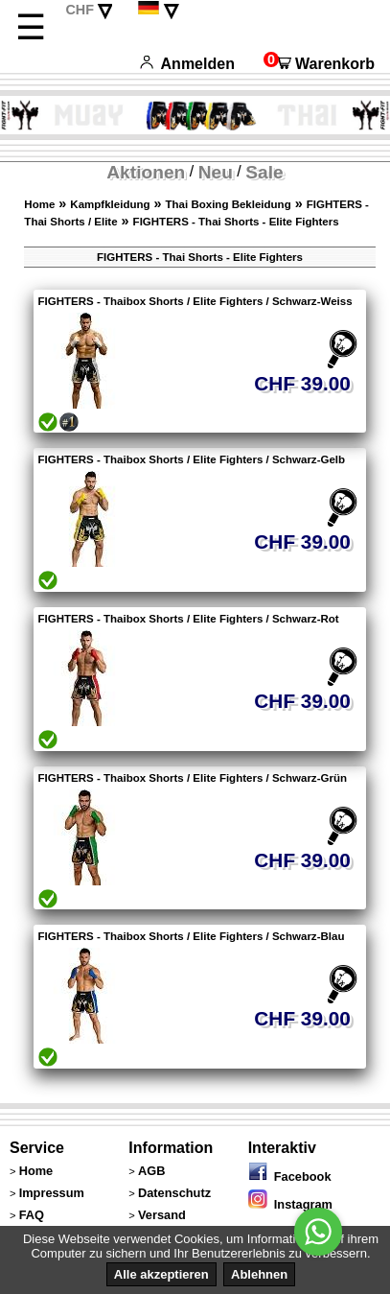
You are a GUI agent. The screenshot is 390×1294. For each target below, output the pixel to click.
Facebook (290, 1176)
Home (39, 204)
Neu (215, 172)
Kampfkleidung (109, 204)
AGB (151, 1171)
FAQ (31, 1215)
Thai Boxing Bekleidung (228, 204)
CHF (79, 9)
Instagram (290, 1204)
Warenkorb (319, 64)
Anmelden (187, 64)
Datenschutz (174, 1193)
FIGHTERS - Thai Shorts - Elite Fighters (236, 221)
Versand (162, 1215)
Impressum (51, 1193)
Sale (264, 172)
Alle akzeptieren (161, 1274)
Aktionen (145, 172)
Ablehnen (259, 1274)
